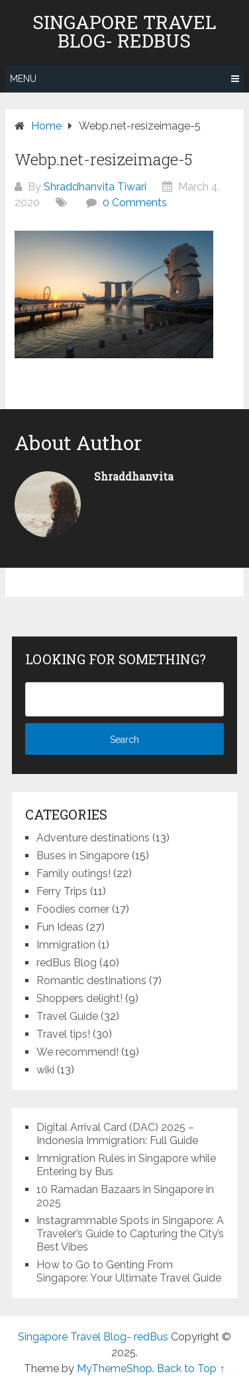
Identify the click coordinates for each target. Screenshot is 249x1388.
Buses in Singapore (82, 855)
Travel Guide (67, 1016)
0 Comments (135, 202)
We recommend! (77, 1052)
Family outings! (73, 873)
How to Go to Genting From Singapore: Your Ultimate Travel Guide (128, 1271)
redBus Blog (66, 962)
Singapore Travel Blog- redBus (124, 31)
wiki (45, 1069)
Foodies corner (72, 909)
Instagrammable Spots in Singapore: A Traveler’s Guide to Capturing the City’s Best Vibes (130, 1233)
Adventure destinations (93, 837)
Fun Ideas (59, 927)
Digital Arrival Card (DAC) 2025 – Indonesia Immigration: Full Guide (117, 1134)
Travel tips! (63, 1034)
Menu (23, 78)
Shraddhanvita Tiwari (95, 186)
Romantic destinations (91, 980)
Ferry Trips (61, 891)
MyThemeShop (114, 1368)
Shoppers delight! (79, 998)
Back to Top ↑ (190, 1368)
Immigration (65, 945)
